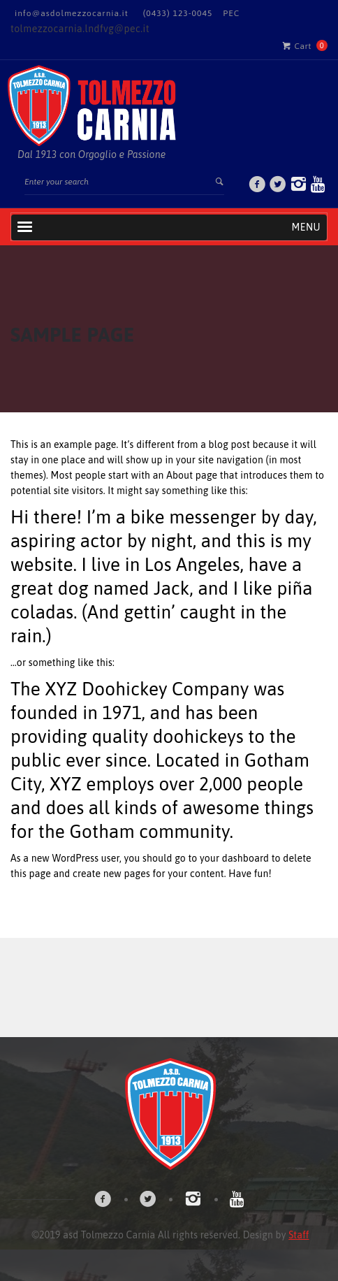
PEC (231, 13)
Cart (296, 45)
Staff (298, 1234)
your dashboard (234, 858)
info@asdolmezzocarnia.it (71, 13)
